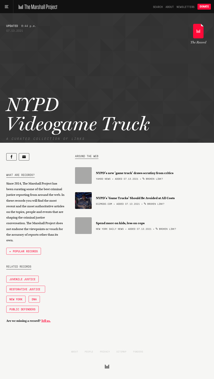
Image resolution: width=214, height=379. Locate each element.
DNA (34, 299)
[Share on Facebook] (11, 156)
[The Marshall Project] (36, 6)
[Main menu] (6, 6)
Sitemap (121, 351)
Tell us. (46, 321)
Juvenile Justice (22, 279)
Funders (138, 351)
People (89, 351)
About (170, 7)
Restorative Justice (25, 289)
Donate (204, 6)
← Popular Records (23, 251)
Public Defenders (22, 309)
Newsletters (186, 7)
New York (15, 299)
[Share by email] (24, 156)
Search (158, 7)
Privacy (105, 351)
